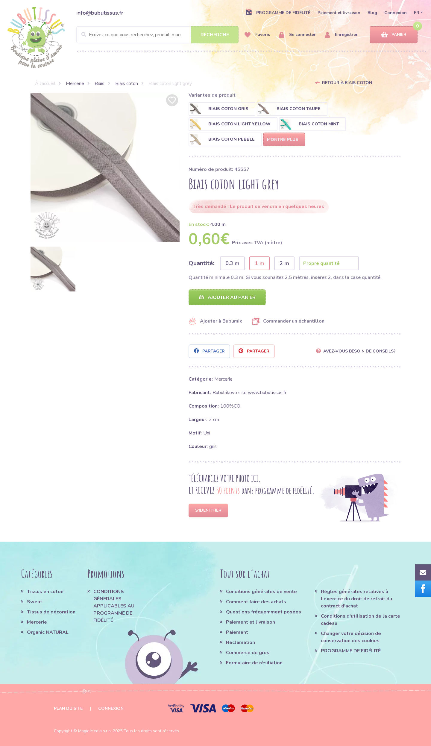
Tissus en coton (45, 591)
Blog (372, 13)
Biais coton (126, 83)
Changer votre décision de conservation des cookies (351, 637)
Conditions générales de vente (261, 591)
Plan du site (68, 708)
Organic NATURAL (48, 632)
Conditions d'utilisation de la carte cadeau (360, 620)
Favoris (257, 35)
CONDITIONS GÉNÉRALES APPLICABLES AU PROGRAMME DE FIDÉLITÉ (113, 606)
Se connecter (297, 35)
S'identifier (208, 510)
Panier (393, 35)
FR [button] (416, 13)
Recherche (215, 34)
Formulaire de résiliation (254, 663)
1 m (259, 263)
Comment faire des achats (256, 601)
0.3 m (232, 263)
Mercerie (75, 83)
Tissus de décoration (51, 612)
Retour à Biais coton (347, 83)
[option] (105, 167)
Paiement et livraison (339, 13)
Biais (99, 83)
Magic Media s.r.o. (95, 731)
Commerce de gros (247, 652)
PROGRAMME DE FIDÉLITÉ (277, 13)
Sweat (34, 601)
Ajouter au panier (227, 297)
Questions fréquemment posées (263, 612)
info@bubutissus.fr (99, 12)
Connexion (395, 13)
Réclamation (240, 642)
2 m (284, 263)
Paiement (237, 632)
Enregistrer (341, 35)
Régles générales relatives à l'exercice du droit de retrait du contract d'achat (356, 598)
